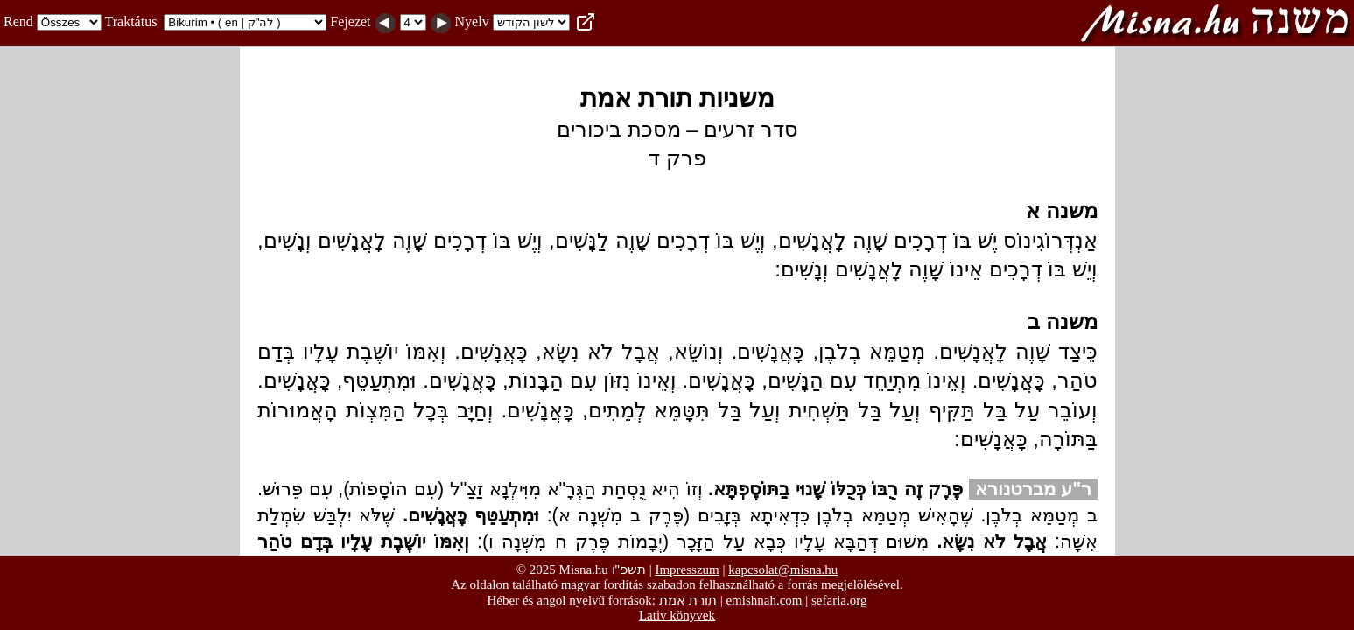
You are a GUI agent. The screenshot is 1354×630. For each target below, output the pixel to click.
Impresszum (687, 570)
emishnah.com (764, 600)
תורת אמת (688, 599)
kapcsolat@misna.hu (783, 570)
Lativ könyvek (677, 615)
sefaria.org (838, 600)
